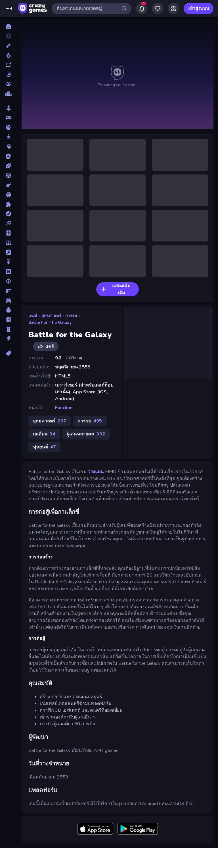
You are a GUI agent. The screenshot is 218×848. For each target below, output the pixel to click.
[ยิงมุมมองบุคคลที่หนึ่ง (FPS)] (8, 290)
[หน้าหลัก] (8, 26)
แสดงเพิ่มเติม (116, 289)
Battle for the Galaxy (50, 322)
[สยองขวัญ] (8, 310)
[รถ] (8, 300)
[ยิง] (8, 281)
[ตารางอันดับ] (8, 93)
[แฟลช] (8, 252)
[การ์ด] (8, 156)
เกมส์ (32, 315)
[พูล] (8, 223)
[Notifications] (141, 8)
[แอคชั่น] (8, 339)
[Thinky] (8, 146)
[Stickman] (8, 137)
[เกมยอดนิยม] (8, 55)
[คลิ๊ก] (8, 185)
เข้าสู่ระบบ (198, 8)
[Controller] (8, 117)
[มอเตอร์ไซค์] (8, 262)
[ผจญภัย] (8, 214)
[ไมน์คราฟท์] (8, 271)
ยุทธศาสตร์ (51, 315)
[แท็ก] (8, 353)
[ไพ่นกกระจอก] (8, 233)
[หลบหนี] (8, 319)
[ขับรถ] (8, 175)
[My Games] (157, 8)
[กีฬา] (8, 166)
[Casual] (8, 108)
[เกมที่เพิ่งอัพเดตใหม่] (8, 65)
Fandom (64, 408)
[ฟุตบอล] (8, 242)
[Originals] (8, 74)
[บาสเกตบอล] (8, 194)
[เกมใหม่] (8, 45)
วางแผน (96, 472)
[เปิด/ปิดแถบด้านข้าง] (9, 8)
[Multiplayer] (8, 84)
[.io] (8, 127)
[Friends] (173, 8)
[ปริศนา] (8, 204)
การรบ (71, 315)
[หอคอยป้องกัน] (8, 329)
